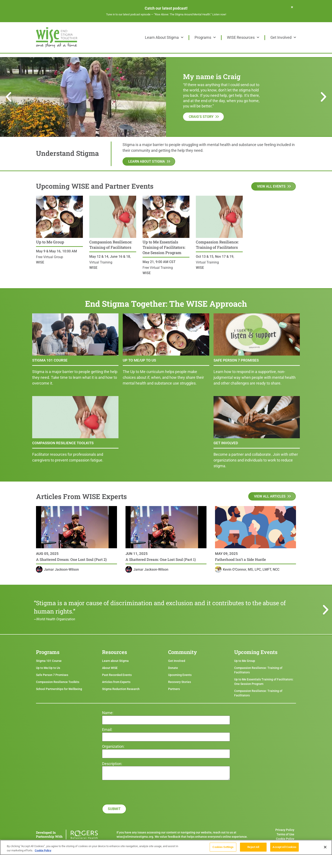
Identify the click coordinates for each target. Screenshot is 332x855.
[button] (8, 97)
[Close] (325, 847)
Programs (205, 37)
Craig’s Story (201, 117)
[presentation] (134, 808)
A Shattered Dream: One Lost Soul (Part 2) (71, 559)
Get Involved (283, 37)
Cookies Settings (223, 847)
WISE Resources (243, 37)
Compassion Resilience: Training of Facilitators (110, 244)
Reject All (253, 847)
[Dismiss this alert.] (292, 7)
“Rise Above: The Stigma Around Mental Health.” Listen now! (190, 14)
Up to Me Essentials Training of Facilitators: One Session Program (164, 247)
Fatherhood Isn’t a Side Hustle (240, 559)
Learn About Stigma (164, 37)
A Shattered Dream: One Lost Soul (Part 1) (161, 559)
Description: (112, 764)
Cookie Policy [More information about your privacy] (43, 851)
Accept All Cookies (284, 847)
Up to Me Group (50, 241)
